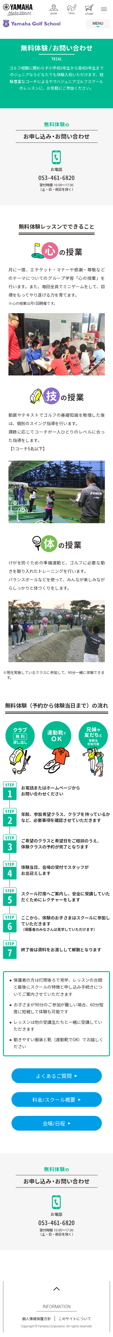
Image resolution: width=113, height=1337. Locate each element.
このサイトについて (74, 1319)
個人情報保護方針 (36, 1319)
